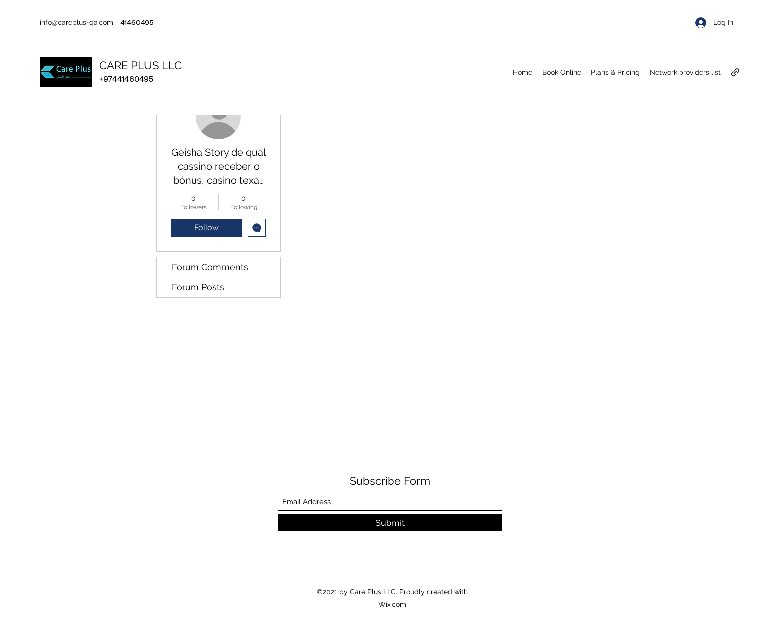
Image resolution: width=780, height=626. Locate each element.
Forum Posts (198, 287)
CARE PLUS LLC (140, 65)
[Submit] (390, 522)
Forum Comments (210, 267)
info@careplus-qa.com (76, 22)
